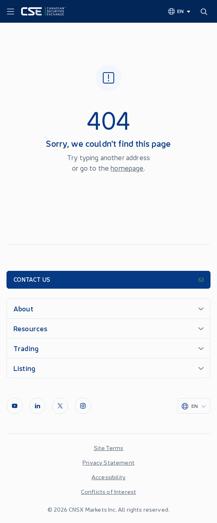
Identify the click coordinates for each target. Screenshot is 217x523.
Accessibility (108, 477)
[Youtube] (15, 406)
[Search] (205, 11)
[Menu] (11, 12)
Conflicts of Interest (108, 491)
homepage (127, 167)
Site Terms (109, 448)
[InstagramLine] (83, 406)
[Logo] (43, 11)
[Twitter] (60, 406)
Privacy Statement (108, 462)
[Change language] (179, 11)
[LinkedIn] (37, 406)
